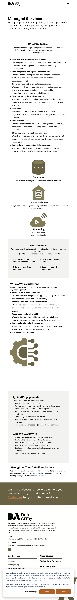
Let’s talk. (42, 476)
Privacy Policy (38, 580)
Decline (63, 591)
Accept (47, 591)
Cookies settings (31, 591)
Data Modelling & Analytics (16, 568)
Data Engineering (13, 565)
